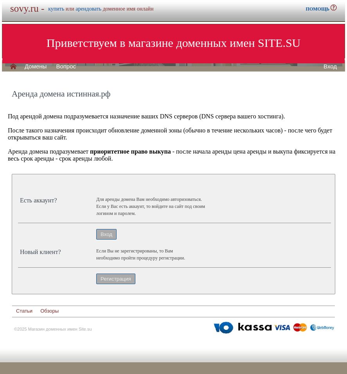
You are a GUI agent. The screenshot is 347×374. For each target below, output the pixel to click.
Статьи (24, 311)
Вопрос (66, 66)
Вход (330, 66)
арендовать (88, 9)
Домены (36, 66)
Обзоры (49, 311)
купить (56, 9)
